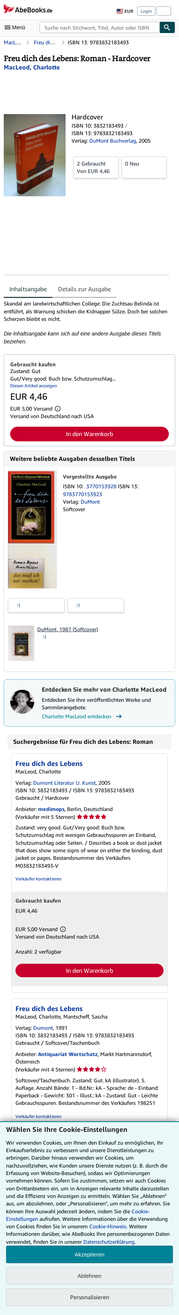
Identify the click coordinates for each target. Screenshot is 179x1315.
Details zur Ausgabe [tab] (84, 289)
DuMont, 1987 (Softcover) (67, 629)
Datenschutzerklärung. (109, 1241)
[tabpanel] (86, 322)
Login (146, 11)
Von (96, 167)
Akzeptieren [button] (89, 1254)
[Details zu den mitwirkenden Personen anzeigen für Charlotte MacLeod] (32, 67)
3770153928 (102, 486)
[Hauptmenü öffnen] (16, 27)
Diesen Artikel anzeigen (33, 385)
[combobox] (99, 27)
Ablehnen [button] (89, 1276)
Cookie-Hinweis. (108, 1226)
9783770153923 (82, 494)
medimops (51, 809)
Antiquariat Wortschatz (68, 1054)
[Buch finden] (167, 27)
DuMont (90, 501)
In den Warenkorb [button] (89, 434)
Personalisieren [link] (89, 1297)
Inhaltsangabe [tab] (28, 289)
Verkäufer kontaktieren (38, 879)
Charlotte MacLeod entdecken (83, 716)
